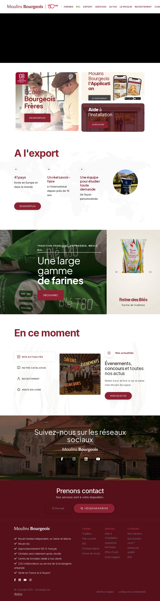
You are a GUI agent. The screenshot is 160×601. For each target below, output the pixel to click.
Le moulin (126, 6)
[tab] (34, 356)
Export (87, 6)
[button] (117, 272)
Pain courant (89, 538)
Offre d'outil (111, 552)
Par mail (58, 508)
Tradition (87, 533)
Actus (113, 6)
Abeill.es (18, 593)
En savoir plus (28, 206)
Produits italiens (90, 548)
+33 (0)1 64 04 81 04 (94, 508)
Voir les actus (118, 395)
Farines (68, 6)
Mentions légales (105, 591)
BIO (84, 543)
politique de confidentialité (132, 591)
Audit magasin (112, 557)
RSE (129, 557)
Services (100, 6)
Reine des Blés (133, 299)
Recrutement (143, 6)
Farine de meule (91, 553)
